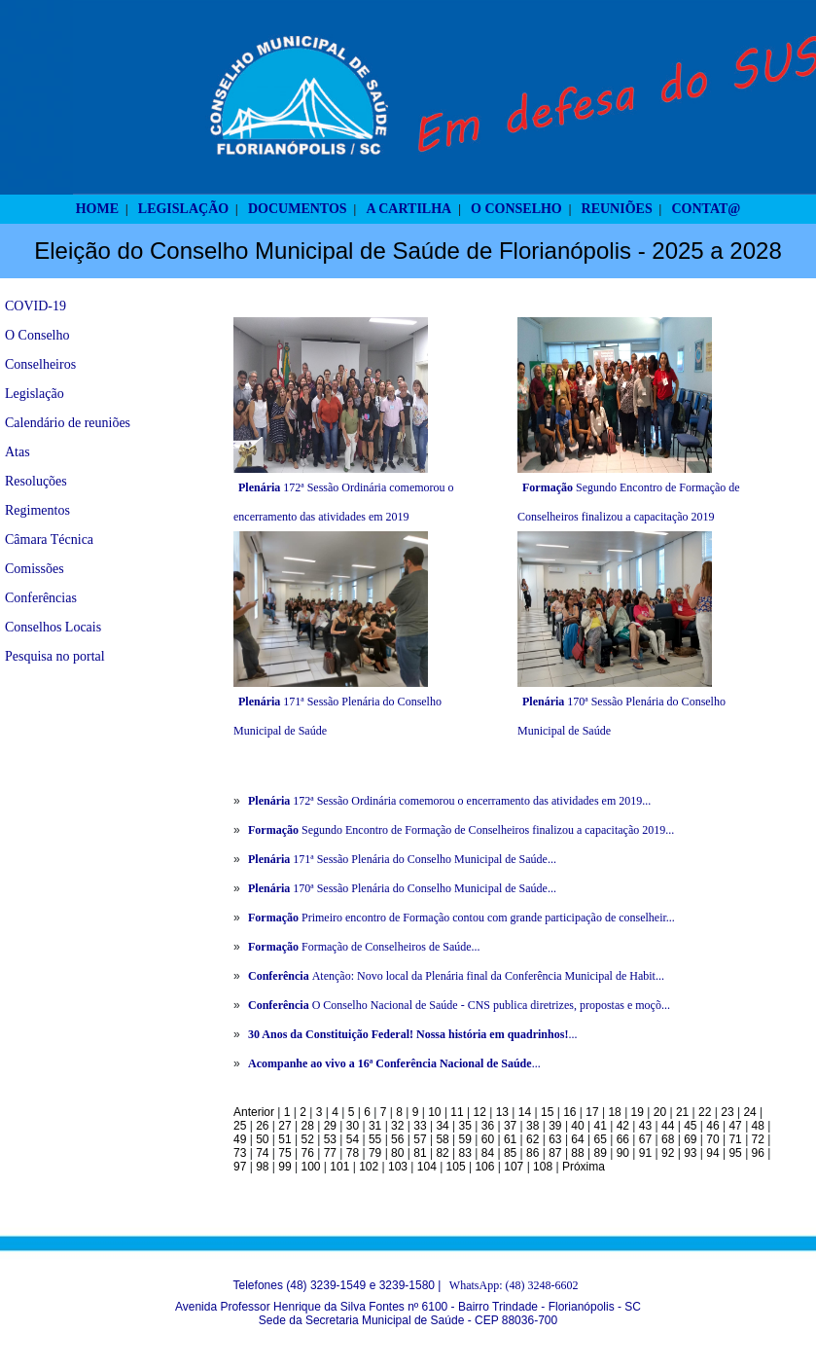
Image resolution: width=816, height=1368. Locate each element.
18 (614, 1112)
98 (262, 1166)
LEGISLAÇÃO (183, 208)
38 (532, 1126)
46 (712, 1126)
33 (419, 1126)
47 (734, 1126)
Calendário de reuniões (67, 422)
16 (569, 1112)
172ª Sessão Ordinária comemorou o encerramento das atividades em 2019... (449, 801)
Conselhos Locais (53, 627)
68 (667, 1139)
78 (352, 1153)
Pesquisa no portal (55, 656)
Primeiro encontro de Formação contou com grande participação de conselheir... (461, 917)
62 (532, 1139)
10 (434, 1112)
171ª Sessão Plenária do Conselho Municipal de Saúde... (402, 859)
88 (577, 1153)
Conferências (41, 598)
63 (555, 1139)
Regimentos (37, 510)
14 (524, 1112)
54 (352, 1139)
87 (555, 1153)
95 (734, 1153)
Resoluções (36, 481)
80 (397, 1153)
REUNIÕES (617, 208)
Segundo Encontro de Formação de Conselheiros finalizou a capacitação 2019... (461, 830)
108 (542, 1166)
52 (307, 1139)
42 (623, 1126)
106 (484, 1166)
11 (456, 1112)
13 (502, 1112)
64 (577, 1139)
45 (690, 1126)
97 (239, 1166)
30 (352, 1126)
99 (284, 1166)
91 (645, 1153)
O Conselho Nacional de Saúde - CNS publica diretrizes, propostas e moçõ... (459, 1005)
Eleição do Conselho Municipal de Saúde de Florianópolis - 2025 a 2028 (408, 250)
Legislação (34, 393)
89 (600, 1153)
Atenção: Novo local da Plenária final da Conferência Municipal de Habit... (456, 976)
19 (637, 1112)
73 (239, 1153)
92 (667, 1153)
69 (690, 1139)
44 (667, 1126)
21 (682, 1112)
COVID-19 (35, 306)
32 (397, 1126)
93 (690, 1153)
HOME (97, 208)
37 (510, 1126)
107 (513, 1166)
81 (419, 1153)
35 (465, 1126)
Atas (17, 452)
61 (510, 1139)
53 (330, 1139)
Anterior (253, 1112)
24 (749, 1112)
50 (262, 1139)
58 (442, 1139)
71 (734, 1139)
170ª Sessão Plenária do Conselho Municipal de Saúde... (402, 888)
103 (398, 1166)
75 (284, 1153)
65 (600, 1139)
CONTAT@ (706, 208)
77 (330, 1153)
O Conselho (37, 335)
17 (591, 1112)
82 (442, 1153)
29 (330, 1126)
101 (339, 1166)
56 (397, 1139)
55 (375, 1139)
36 (487, 1126)
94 (712, 1153)
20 (660, 1112)
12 (480, 1112)
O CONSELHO (516, 208)
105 (456, 1166)
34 (442, 1126)
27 (284, 1126)
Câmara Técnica (49, 539)
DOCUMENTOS (297, 208)
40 (577, 1126)
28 (307, 1126)
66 (623, 1139)
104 (427, 1166)
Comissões (34, 568)
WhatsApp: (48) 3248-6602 (514, 1285)
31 (375, 1126)
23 (727, 1112)
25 (239, 1126)
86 (532, 1153)
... (412, 1034)
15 (547, 1112)
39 (555, 1126)
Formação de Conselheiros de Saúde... (364, 947)
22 (704, 1112)
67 (645, 1139)
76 (307, 1153)
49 (239, 1139)
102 (368, 1166)
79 (375, 1153)
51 (284, 1139)
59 (465, 1139)
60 (487, 1139)
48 (758, 1126)
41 (600, 1126)
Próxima (583, 1166)
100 (310, 1166)
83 (465, 1153)
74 (262, 1153)
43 (645, 1126)
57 (419, 1139)
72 (758, 1139)
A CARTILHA (408, 208)
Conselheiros (40, 364)
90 (623, 1153)
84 (487, 1153)
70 (712, 1139)
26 (262, 1126)
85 (510, 1153)
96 (758, 1153)
